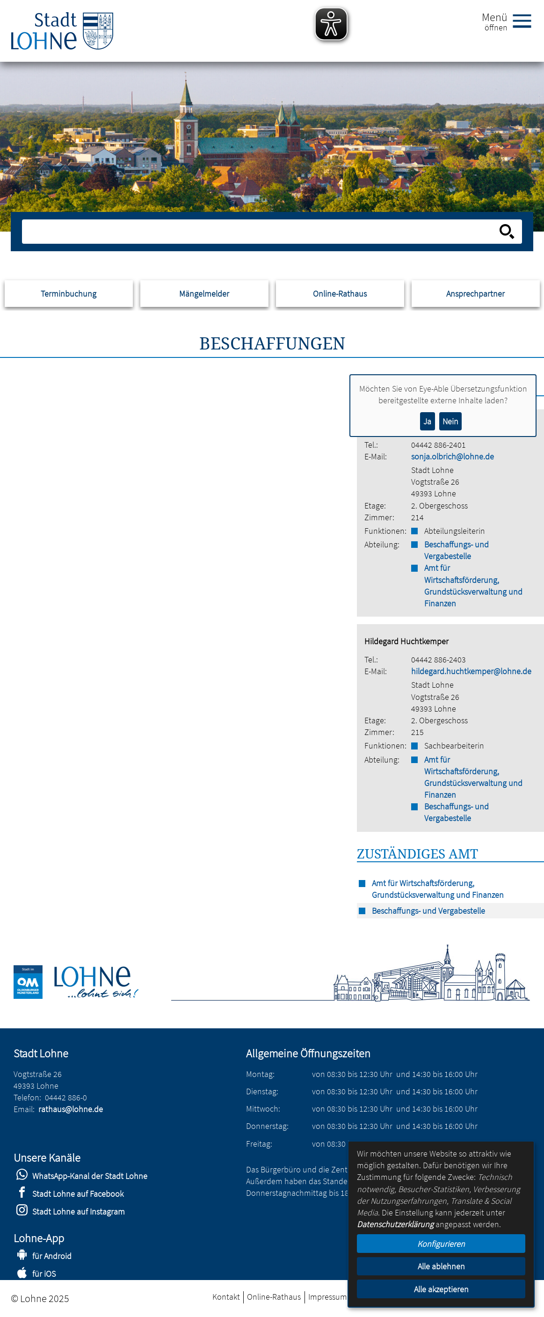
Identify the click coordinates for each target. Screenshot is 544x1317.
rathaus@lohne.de (70, 1109)
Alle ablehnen (441, 1266)
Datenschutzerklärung (395, 1224)
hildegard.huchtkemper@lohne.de (471, 671)
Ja (427, 421)
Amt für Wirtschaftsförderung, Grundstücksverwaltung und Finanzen (473, 585)
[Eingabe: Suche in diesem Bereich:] (261, 231)
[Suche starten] (507, 231)
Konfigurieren (441, 1243)
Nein (450, 421)
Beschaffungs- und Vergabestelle (456, 550)
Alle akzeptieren (441, 1289)
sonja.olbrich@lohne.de (452, 456)
